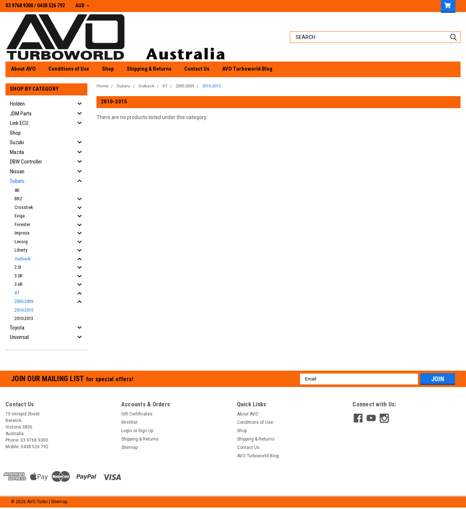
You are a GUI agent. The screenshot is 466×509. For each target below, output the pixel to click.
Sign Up (145, 430)
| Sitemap (58, 501)
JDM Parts (21, 113)
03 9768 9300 (19, 5)
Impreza (22, 233)
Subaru (17, 181)
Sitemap (129, 447)
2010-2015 (24, 310)
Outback (23, 258)
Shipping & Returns (149, 69)
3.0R (19, 276)
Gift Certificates (137, 414)
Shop (108, 69)
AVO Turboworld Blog (247, 69)
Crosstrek (24, 207)
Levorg (21, 241)
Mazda (17, 152)
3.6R (19, 284)
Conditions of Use (68, 69)
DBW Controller (26, 161)
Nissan (17, 171)
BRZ (18, 198)
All (17, 190)
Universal (19, 337)
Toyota (17, 327)
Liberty (21, 250)
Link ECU (19, 123)
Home (102, 86)
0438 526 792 (51, 5)
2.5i (18, 267)
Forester (22, 224)
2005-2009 (24, 301)
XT (17, 293)
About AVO (23, 69)
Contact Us (196, 69)
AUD (82, 5)
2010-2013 (24, 318)
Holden (17, 103)
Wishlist (129, 422)
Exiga (20, 215)
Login (126, 430)
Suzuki (17, 142)
